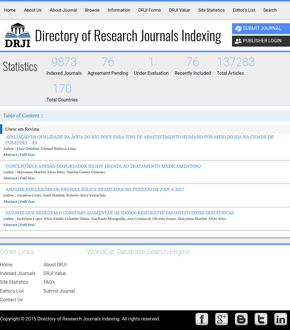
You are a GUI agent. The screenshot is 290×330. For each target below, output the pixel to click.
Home (6, 264)
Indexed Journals (17, 273)
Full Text (27, 154)
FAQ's (49, 282)
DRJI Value (55, 273)
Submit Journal (258, 28)
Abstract (10, 154)
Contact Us (11, 299)
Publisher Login (258, 41)
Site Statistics (14, 282)
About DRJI (55, 264)
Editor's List (12, 291)
